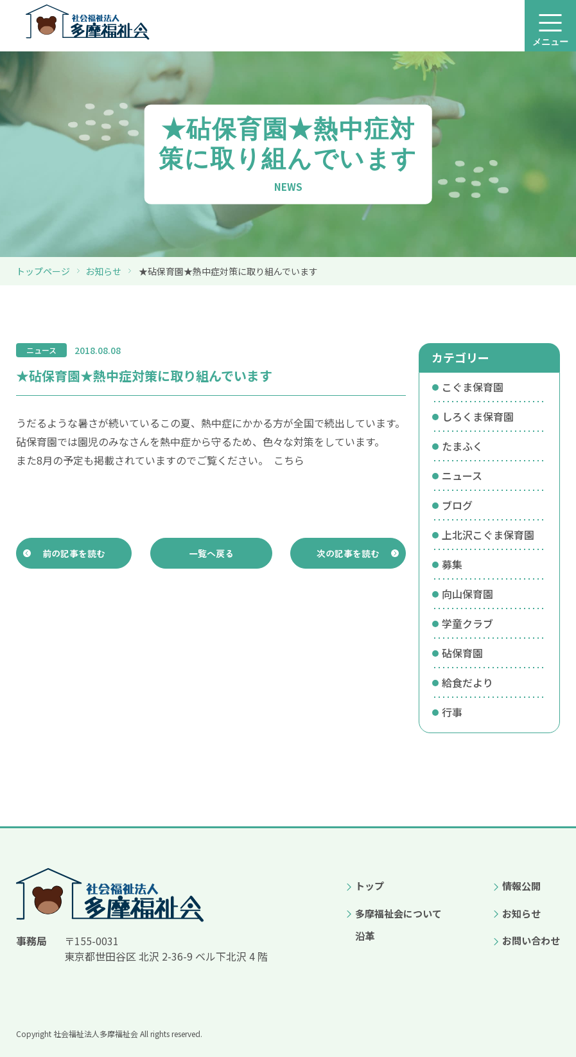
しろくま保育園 (478, 416)
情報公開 (521, 886)
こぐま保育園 (472, 387)
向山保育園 (467, 593)
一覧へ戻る (211, 555)
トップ (369, 886)
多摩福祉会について (398, 913)
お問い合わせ (531, 940)
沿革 (364, 936)
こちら (289, 460)
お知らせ (103, 271)
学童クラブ (467, 623)
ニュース (462, 475)
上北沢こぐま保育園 (488, 534)
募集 (452, 564)
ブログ (457, 505)
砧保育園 (462, 653)
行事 (452, 712)
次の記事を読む (348, 555)
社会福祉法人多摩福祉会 (95, 1033)
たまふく (462, 446)
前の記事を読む (74, 555)
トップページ (43, 271)
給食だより (467, 682)
